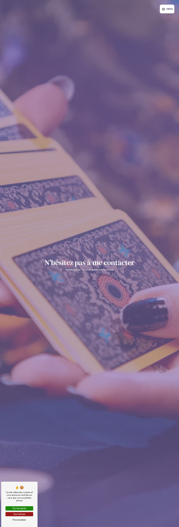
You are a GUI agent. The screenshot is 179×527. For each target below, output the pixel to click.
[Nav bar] (167, 9)
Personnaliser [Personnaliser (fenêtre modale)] (19, 519)
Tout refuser (19, 514)
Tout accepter (19, 508)
